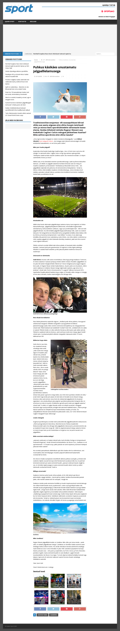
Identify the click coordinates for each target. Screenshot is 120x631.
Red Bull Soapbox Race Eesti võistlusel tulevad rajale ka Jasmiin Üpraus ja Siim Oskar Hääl (17, 66)
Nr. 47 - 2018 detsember (52, 76)
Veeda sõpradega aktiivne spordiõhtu (16, 71)
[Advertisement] (60, 38)
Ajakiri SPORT (9, 21)
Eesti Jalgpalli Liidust (46, 141)
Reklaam (33, 21)
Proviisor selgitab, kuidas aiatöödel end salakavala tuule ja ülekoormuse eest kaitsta (17, 82)
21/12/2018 (39, 76)
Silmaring (53, 615)
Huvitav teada (42, 615)
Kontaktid (22, 21)
